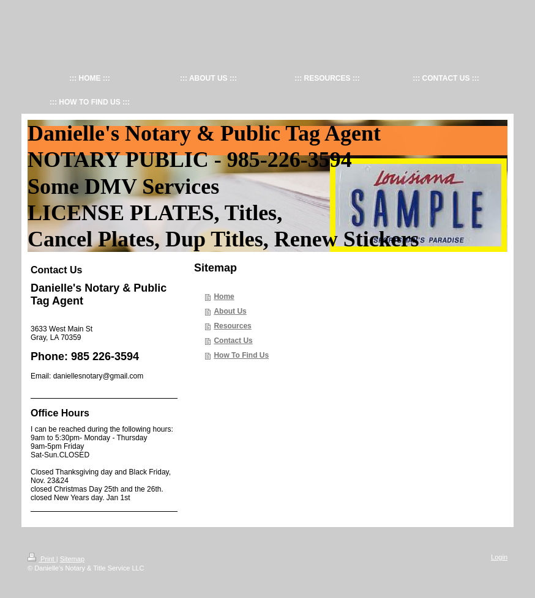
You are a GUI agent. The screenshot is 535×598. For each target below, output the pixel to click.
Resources (232, 326)
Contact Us (233, 340)
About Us (230, 311)
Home (224, 296)
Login (499, 557)
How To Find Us (241, 355)
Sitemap (72, 559)
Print (42, 559)
